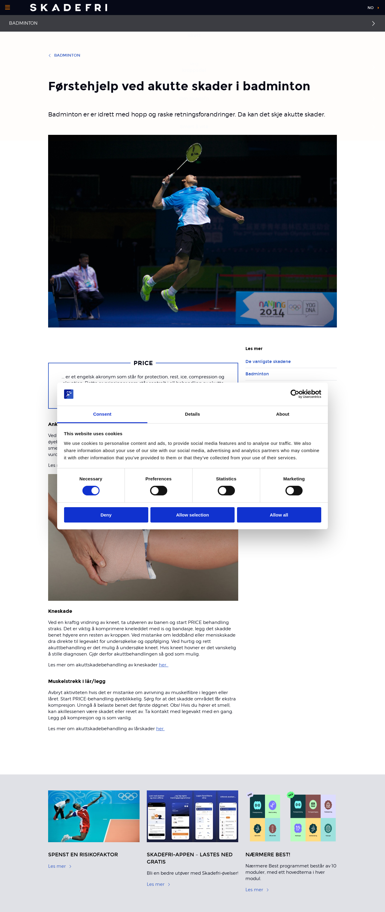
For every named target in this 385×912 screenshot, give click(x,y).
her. (163, 665)
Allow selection (192, 514)
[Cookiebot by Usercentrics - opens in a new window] (295, 394)
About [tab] (282, 414)
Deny (106, 514)
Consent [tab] (102, 414)
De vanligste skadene (268, 361)
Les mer (60, 866)
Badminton (23, 23)
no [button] (371, 8)
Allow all (279, 514)
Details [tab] (192, 414)
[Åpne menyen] (7, 7)
